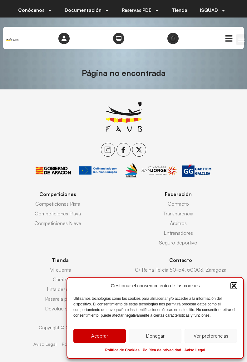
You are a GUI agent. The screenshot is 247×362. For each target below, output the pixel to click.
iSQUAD (213, 10)
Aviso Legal (194, 350)
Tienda (179, 10)
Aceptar (99, 336)
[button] (234, 286)
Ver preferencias (211, 336)
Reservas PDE (140, 10)
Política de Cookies (122, 350)
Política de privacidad (162, 350)
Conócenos (35, 10)
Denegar (155, 336)
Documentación (87, 10)
